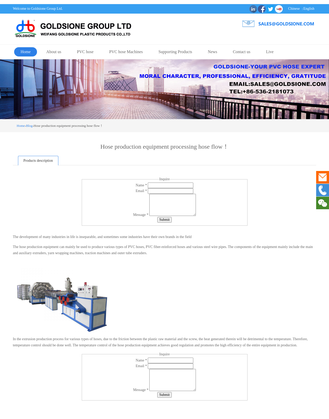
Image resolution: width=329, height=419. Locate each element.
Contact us (241, 52)
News (212, 52)
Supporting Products (175, 52)
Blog (29, 126)
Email (142, 191)
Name (142, 185)
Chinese (294, 9)
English (308, 9)
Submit (164, 220)
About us (53, 52)
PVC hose (85, 52)
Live (269, 52)
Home (26, 52)
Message (141, 215)
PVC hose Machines (126, 52)
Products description (38, 161)
